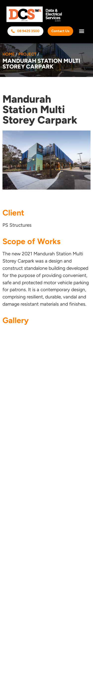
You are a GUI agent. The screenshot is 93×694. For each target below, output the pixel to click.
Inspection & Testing (27, 536)
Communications (23, 526)
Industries (16, 464)
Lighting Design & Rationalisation (41, 516)
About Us (15, 434)
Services (15, 444)
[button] (81, 31)
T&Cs (10, 483)
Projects (14, 454)
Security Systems (24, 545)
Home (8, 54)
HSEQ (11, 474)
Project (27, 54)
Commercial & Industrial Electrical (42, 506)
